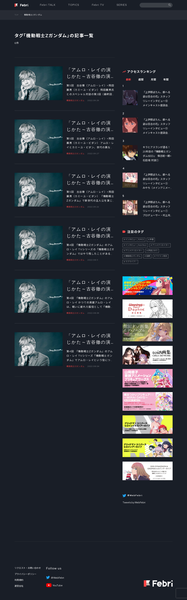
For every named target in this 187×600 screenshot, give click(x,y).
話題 (148, 256)
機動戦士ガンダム (133, 256)
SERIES (122, 5)
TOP (17, 15)
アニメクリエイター (160, 245)
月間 (153, 79)
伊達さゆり (153, 250)
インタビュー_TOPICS (135, 239)
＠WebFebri (57, 577)
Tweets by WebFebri (134, 502)
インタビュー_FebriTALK (136, 245)
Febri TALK (48, 5)
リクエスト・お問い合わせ (28, 568)
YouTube (57, 585)
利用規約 (19, 580)
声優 (152, 239)
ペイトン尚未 (161, 256)
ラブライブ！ (131, 261)
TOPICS (73, 5)
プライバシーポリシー (25, 574)
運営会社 (19, 586)
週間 (141, 79)
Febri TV (98, 5)
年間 (166, 79)
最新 (128, 79)
